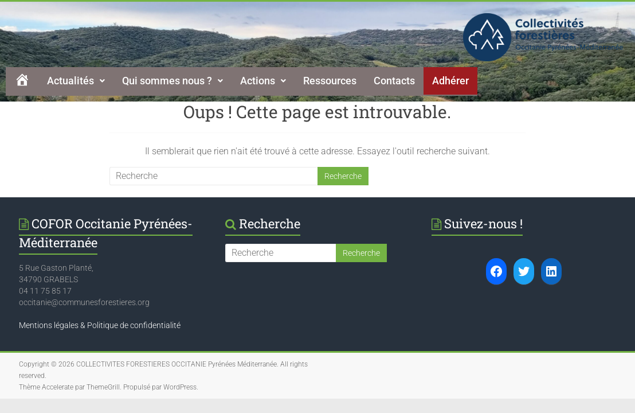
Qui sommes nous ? (172, 81)
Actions (263, 81)
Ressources (329, 81)
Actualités (76, 81)
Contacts (394, 81)
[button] (75, 81)
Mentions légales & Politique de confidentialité (100, 325)
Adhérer (450, 81)
